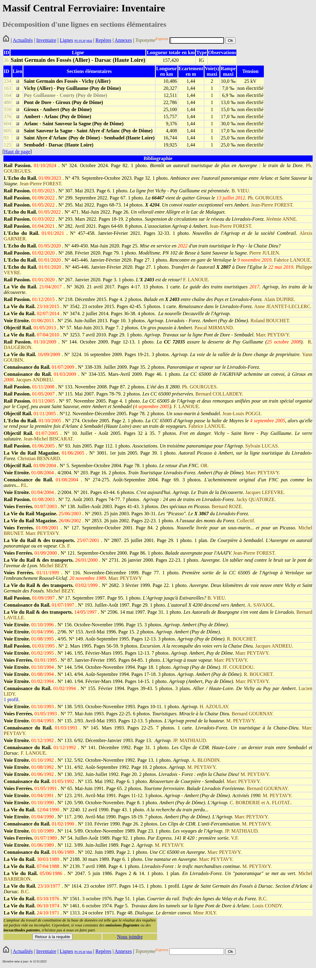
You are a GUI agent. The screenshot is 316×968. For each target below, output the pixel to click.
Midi (89, 40)
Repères (103, 40)
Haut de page (17, 151)
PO (76, 40)
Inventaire (46, 40)
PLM (81, 40)
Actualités (23, 40)
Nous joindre (130, 936)
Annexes (123, 40)
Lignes (66, 40)
